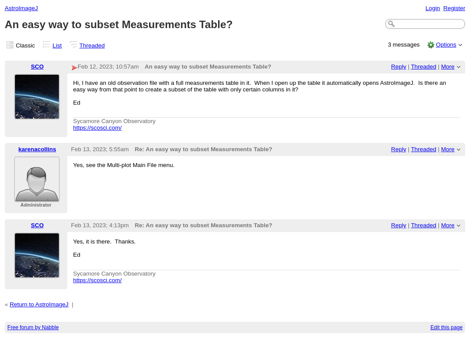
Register (454, 8)
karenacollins (37, 149)
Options (446, 44)
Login (433, 8)
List (57, 45)
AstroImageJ (21, 8)
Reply (398, 66)
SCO (37, 66)
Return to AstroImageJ (39, 304)
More (448, 66)
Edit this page (446, 327)
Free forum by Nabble (33, 327)
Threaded (92, 45)
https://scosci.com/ (97, 127)
